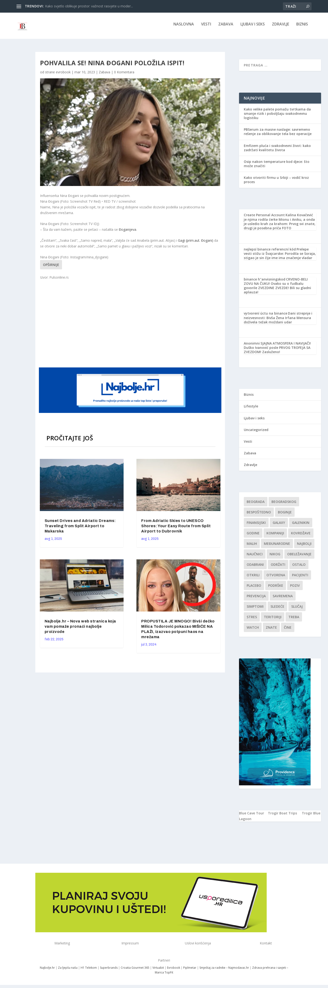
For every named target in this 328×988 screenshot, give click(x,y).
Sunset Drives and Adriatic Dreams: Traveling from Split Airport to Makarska (80, 529)
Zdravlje (280, 27)
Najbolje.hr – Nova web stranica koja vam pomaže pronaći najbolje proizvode (80, 629)
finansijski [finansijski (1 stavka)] (256, 526)
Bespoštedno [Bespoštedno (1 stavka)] (259, 515)
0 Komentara (124, 75)
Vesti (206, 27)
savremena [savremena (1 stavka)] (283, 599)
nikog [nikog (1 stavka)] (275, 557)
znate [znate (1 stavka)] (271, 630)
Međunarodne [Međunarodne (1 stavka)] (277, 547)
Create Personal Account (264, 218)
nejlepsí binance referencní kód (270, 252)
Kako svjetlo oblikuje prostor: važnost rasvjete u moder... (89, 6)
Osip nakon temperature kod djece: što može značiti (276, 167)
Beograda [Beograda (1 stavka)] (256, 505)
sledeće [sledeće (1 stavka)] (277, 609)
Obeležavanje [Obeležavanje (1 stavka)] (299, 557)
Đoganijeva (127, 233)
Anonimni (252, 346)
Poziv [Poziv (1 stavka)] (295, 589)
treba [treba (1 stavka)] (293, 620)
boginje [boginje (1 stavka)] (285, 515)
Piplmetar (189, 971)
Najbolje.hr (47, 971)
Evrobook (173, 971)
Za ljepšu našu (68, 971)
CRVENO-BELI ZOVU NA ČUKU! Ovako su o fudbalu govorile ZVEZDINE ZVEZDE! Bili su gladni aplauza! (277, 289)
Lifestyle (251, 409)
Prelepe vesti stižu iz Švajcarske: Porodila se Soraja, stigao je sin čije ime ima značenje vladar (280, 256)
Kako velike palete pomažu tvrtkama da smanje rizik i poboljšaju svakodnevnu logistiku (277, 116)
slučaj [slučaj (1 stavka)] (297, 609)
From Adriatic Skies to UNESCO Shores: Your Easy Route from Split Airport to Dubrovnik (176, 529)
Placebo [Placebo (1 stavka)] (254, 589)
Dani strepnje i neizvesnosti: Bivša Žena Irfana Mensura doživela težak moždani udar (278, 320)
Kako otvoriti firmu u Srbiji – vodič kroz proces (276, 183)
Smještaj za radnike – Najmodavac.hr (224, 971)
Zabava (225, 27)
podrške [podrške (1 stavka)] (275, 589)
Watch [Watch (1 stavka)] (253, 630)
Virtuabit (158, 971)
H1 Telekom (89, 971)
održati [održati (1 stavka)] (278, 568)
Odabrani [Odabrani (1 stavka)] (255, 568)
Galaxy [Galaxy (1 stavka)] (279, 526)
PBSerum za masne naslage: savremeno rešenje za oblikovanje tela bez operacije (278, 134)
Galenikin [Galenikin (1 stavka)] (300, 526)
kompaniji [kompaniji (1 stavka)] (275, 536)
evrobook (63, 75)
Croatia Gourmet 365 (135, 971)
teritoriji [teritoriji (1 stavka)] (272, 620)
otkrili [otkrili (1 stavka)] (253, 578)
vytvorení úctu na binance (265, 316)
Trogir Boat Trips (282, 816)
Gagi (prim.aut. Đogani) (195, 243)
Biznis (302, 27)
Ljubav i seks (252, 27)
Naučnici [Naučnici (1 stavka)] (255, 557)
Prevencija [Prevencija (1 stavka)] (256, 599)
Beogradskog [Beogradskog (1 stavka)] (283, 505)
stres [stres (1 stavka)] (252, 620)
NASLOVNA (183, 27)
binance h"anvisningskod (264, 282)
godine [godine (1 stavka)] (253, 536)
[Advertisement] (130, 326)
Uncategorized (256, 433)
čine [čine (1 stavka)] (288, 630)
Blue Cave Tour (251, 816)
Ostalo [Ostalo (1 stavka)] (299, 568)
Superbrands (109, 971)
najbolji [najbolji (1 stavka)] (304, 547)
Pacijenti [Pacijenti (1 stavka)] (300, 578)
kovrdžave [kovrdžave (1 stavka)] (301, 536)
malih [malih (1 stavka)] (252, 547)
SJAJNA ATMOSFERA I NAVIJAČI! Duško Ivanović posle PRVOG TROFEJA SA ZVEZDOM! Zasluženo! (277, 350)
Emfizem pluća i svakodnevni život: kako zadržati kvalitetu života (277, 150)
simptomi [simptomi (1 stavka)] (255, 609)
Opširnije (51, 268)
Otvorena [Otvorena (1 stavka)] (275, 578)
